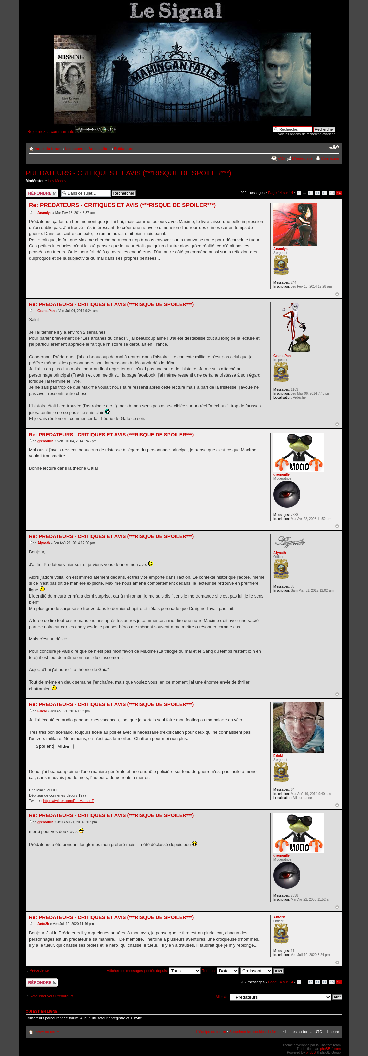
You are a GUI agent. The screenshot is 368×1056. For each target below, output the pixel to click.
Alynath (43, 543)
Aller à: (221, 997)
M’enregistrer (303, 158)
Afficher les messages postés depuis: (153, 971)
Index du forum (48, 149)
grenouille (45, 441)
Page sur (280, 193)
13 (332, 193)
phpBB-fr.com (330, 1049)
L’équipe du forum (211, 1032)
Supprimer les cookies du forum (255, 1032)
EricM (42, 711)
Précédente (39, 970)
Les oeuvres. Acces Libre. (87, 149)
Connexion (330, 158)
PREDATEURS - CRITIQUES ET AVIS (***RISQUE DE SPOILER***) (128, 173)
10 (310, 193)
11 (317, 193)
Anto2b (43, 924)
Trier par (220, 971)
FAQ (281, 158)
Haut (337, 294)
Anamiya (44, 213)
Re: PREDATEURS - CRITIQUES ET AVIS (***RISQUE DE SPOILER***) (122, 205)
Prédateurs (123, 149)
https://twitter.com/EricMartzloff (68, 801)
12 (324, 193)
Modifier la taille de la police (334, 147)
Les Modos (57, 181)
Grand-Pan (46, 311)
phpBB (311, 1052)
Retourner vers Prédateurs (52, 996)
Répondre (42, 193)
